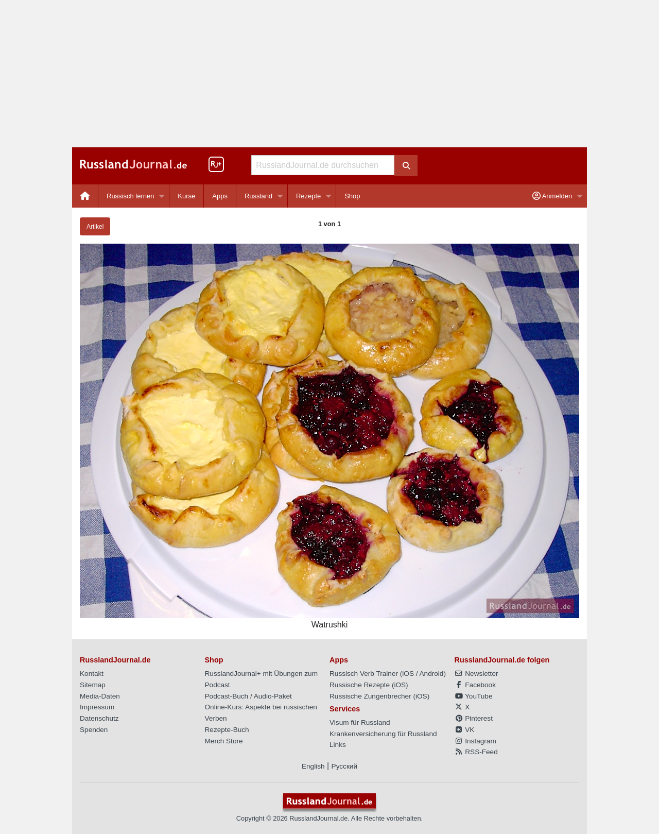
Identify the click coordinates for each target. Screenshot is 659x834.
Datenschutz (99, 718)
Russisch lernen (130, 196)
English (313, 766)
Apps (220, 196)
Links (338, 744)
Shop (352, 196)
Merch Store (224, 741)
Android (432, 673)
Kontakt (91, 673)
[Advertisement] (329, 74)
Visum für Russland (360, 722)
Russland (258, 196)
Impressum (97, 707)
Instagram (475, 741)
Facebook (475, 685)
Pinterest (474, 718)
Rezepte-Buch (227, 730)
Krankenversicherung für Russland (383, 734)
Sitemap (93, 685)
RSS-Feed (476, 752)
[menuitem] (85, 196)
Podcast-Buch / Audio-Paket (248, 696)
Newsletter (476, 673)
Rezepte (308, 196)
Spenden (94, 730)
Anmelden (552, 196)
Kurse (186, 196)
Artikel (94, 226)
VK (465, 730)
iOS (408, 673)
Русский (344, 766)
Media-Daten (100, 696)
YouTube (474, 696)
